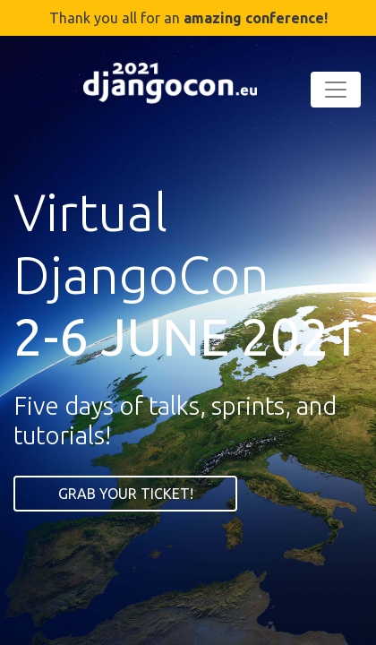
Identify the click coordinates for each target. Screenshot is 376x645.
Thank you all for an (188, 18)
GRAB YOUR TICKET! (125, 494)
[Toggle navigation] (336, 90)
